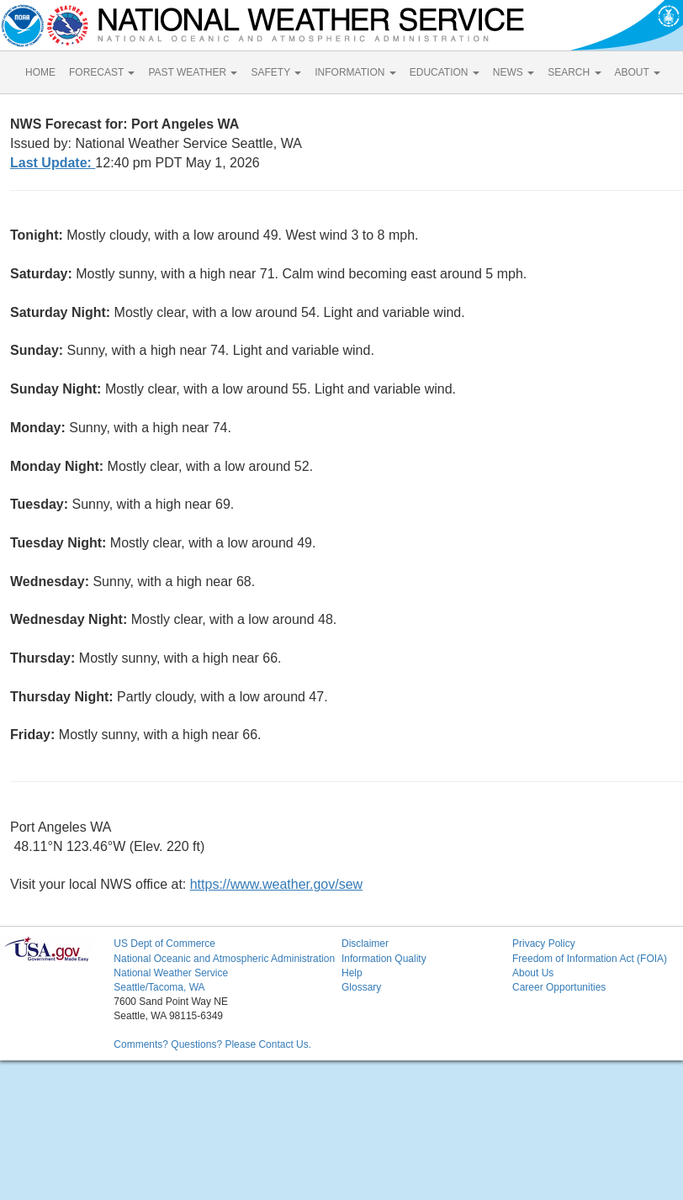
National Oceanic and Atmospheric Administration (224, 959)
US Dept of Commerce (164, 943)
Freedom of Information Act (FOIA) (589, 959)
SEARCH (574, 72)
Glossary (361, 987)
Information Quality (384, 959)
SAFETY (276, 72)
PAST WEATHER (192, 72)
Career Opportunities (559, 987)
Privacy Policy (543, 943)
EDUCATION (444, 72)
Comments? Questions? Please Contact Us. (212, 1044)
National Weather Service (171, 973)
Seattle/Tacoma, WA (159, 987)
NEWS (513, 72)
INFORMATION (355, 72)
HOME (40, 72)
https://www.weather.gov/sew (276, 884)
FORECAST (102, 72)
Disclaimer (365, 943)
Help (352, 973)
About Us (532, 973)
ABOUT (637, 72)
